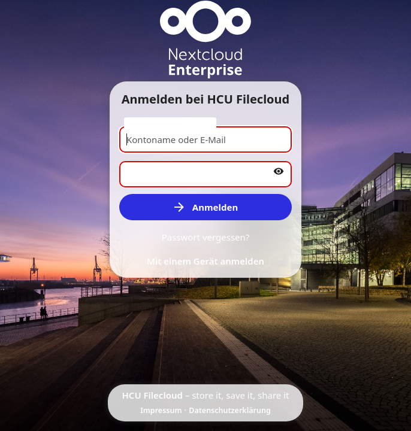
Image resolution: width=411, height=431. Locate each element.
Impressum (161, 410)
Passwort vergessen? (206, 237)
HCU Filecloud (152, 395)
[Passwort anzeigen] (279, 171)
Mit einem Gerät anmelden (205, 261)
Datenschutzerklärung (229, 410)
